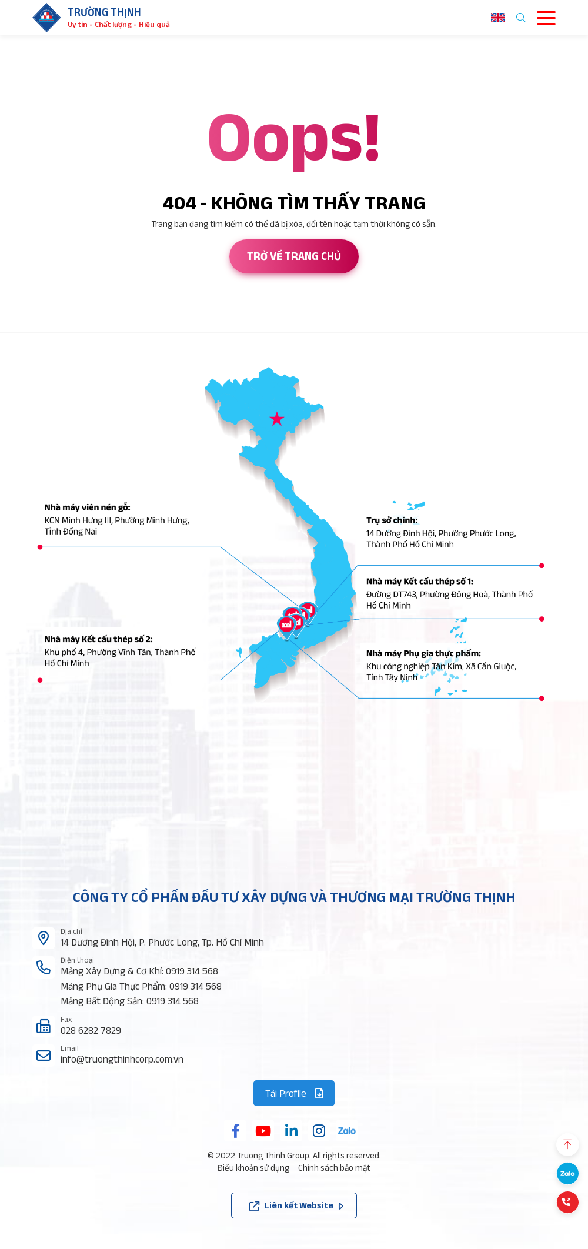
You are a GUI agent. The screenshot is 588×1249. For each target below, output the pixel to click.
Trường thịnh (104, 12)
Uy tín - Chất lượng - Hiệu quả (119, 24)
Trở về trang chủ (294, 256)
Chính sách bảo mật (334, 1168)
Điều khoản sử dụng (253, 1168)
